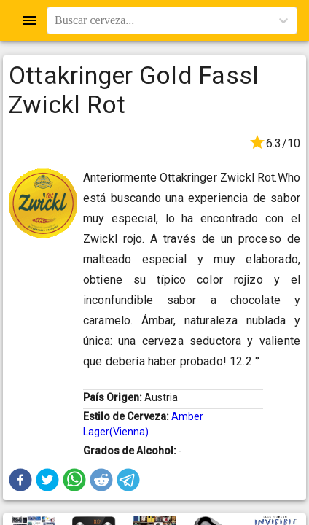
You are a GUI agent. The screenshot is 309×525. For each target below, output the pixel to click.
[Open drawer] (29, 20)
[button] (20, 479)
